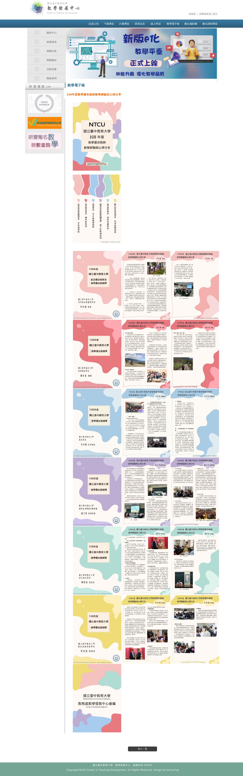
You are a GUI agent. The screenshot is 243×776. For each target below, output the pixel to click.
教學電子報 (173, 23)
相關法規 (52, 51)
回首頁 (192, 14)
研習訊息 (140, 23)
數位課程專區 (210, 23)
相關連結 (52, 60)
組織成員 (52, 42)
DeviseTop (173, 770)
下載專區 (109, 23)
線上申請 (156, 23)
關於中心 (52, 32)
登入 (215, 14)
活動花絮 (52, 69)
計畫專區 (124, 23)
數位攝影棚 (191, 23)
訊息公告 (94, 23)
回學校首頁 (205, 14)
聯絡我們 (52, 78)
